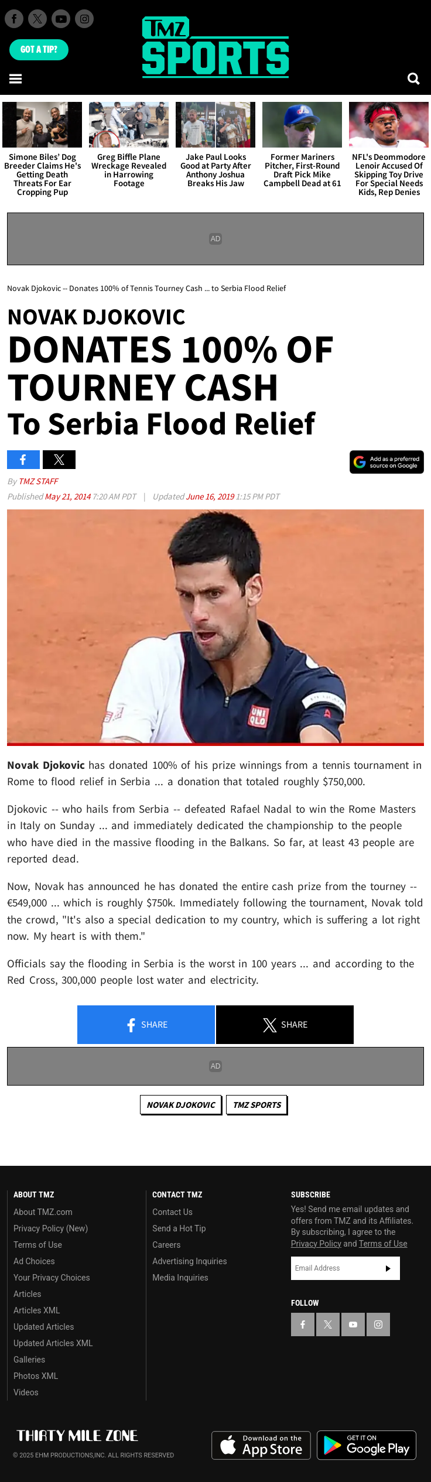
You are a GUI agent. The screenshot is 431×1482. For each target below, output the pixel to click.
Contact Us (172, 1212)
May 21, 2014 (68, 496)
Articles (27, 1294)
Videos (26, 1392)
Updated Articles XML (53, 1343)
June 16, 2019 (210, 496)
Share (145, 1025)
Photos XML (35, 1376)
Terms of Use (37, 1245)
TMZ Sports (256, 1104)
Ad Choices (34, 1261)
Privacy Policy (316, 1243)
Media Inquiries (180, 1277)
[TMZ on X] (37, 18)
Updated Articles (43, 1327)
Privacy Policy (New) (50, 1228)
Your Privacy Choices (51, 1277)
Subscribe (388, 1268)
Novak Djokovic (180, 1104)
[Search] (414, 78)
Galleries (29, 1359)
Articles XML (36, 1310)
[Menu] (16, 78)
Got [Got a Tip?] (38, 50)
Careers (166, 1245)
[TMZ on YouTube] (353, 1324)
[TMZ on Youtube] (61, 18)
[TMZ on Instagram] (84, 18)
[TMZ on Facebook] (14, 18)
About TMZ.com (43, 1212)
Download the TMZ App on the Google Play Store (366, 1445)
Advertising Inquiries (189, 1261)
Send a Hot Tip (179, 1228)
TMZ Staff (37, 481)
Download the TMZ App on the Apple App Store (261, 1445)
